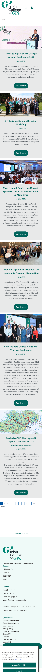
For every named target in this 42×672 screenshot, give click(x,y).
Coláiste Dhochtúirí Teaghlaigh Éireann (18, 555)
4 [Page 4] (10, 504)
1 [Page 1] (1, 504)
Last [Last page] (2, 507)
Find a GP (22, 646)
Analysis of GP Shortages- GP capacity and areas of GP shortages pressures (21, 441)
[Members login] (31, 8)
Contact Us (7, 634)
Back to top (21, 533)
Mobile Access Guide (11, 620)
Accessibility (7, 642)
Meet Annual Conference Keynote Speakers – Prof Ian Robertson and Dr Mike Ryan (21, 191)
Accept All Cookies (19, 668)
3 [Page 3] (7, 504)
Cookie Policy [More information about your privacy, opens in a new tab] (18, 663)
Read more (21, 85)
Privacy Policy (8, 628)
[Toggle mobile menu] (38, 8)
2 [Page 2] (4, 504)
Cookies (6, 636)
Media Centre (8, 626)
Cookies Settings (9, 639)
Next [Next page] (34, 504)
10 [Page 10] (29, 504)
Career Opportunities (11, 623)
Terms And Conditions (11, 631)
